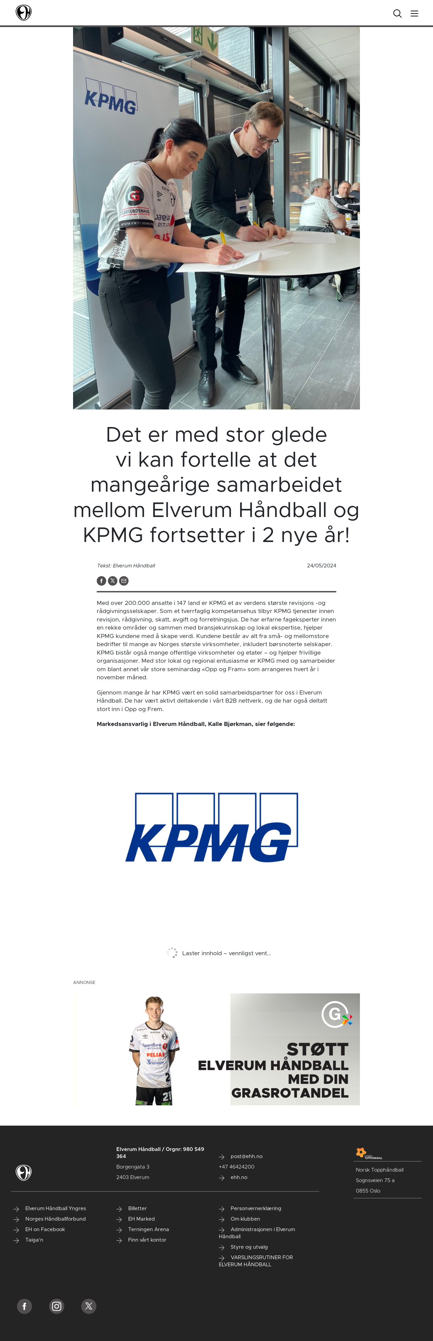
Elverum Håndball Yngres (50, 1208)
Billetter (131, 1208)
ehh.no (233, 1177)
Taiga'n (28, 1240)
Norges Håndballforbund (50, 1219)
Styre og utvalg (243, 1247)
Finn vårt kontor (141, 1240)
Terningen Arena (142, 1229)
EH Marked (135, 1219)
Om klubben (239, 1219)
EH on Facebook (39, 1229)
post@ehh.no (241, 1156)
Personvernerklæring (250, 1208)
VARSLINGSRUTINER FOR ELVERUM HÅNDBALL (256, 1261)
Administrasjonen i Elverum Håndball (257, 1233)
